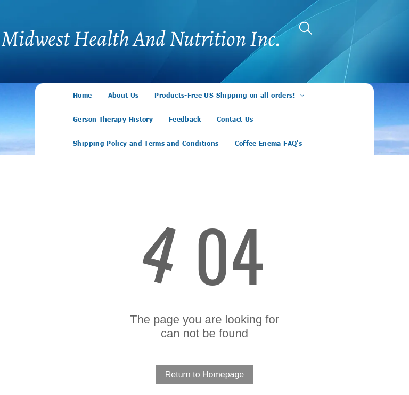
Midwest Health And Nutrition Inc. (141, 38)
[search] (306, 29)
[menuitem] (82, 95)
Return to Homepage (204, 374)
